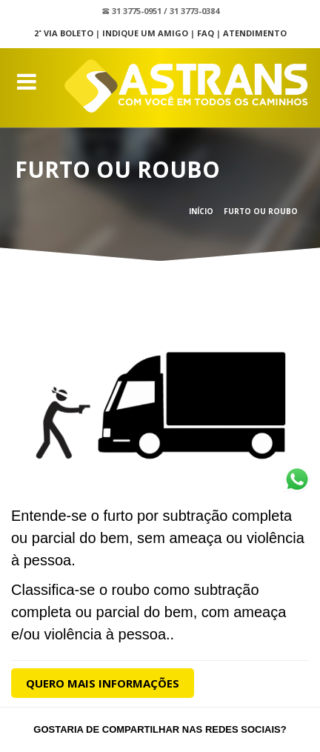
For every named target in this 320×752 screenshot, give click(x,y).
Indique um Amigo (145, 33)
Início (201, 211)
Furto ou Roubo (261, 211)
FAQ (205, 33)
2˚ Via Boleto (63, 33)
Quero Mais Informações (102, 683)
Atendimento (255, 33)
